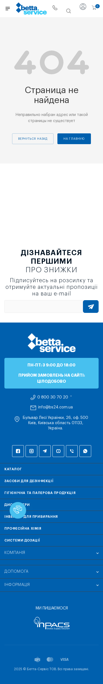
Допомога (16, 572)
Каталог (13, 469)
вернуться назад (33, 139)
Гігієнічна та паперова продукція (40, 493)
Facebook (18, 451)
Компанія (14, 553)
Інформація (17, 585)
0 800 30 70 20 (52, 397)
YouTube (58, 451)
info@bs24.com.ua (55, 407)
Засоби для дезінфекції (28, 481)
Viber (72, 451)
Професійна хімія (22, 528)
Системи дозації (22, 540)
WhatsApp (85, 451)
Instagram (31, 451)
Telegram (45, 451)
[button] (18, 510)
